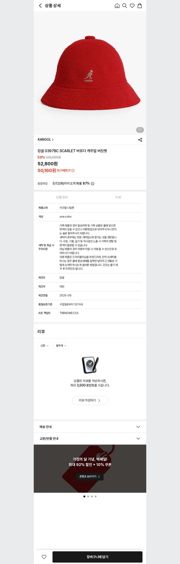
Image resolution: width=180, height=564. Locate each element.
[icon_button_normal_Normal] (40, 5)
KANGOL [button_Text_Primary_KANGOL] (46, 140)
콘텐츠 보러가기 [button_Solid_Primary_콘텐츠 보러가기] (89, 476)
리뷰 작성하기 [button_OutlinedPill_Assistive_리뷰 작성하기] (90, 400)
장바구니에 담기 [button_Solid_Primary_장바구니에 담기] (97, 557)
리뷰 (118, 197)
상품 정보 (62, 197)
